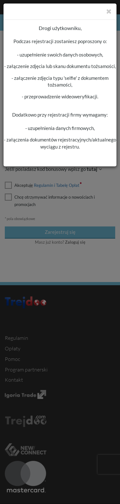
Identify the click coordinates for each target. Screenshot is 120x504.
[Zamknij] (109, 11)
